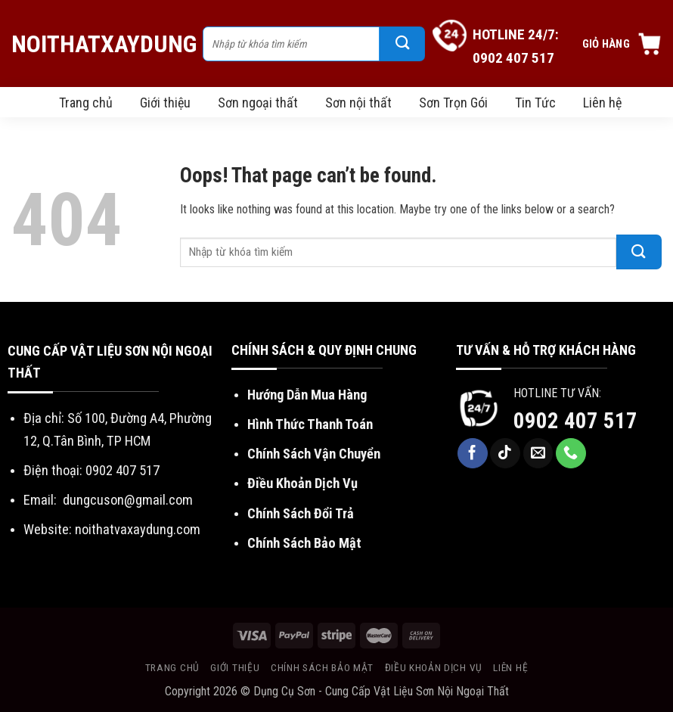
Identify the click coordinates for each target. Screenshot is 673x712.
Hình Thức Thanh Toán (310, 424)
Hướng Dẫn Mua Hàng (307, 395)
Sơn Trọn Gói (453, 102)
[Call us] (571, 453)
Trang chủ (86, 102)
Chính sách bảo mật (322, 667)
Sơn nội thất (358, 102)
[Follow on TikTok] (505, 453)
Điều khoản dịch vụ (433, 667)
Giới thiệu (165, 102)
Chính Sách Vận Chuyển (313, 454)
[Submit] (402, 43)
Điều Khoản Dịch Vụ (302, 483)
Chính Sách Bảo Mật (304, 543)
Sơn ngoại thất (258, 102)
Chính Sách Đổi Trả (300, 513)
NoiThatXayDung (99, 44)
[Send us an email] (538, 453)
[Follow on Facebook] (472, 453)
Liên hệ (602, 102)
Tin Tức (535, 102)
